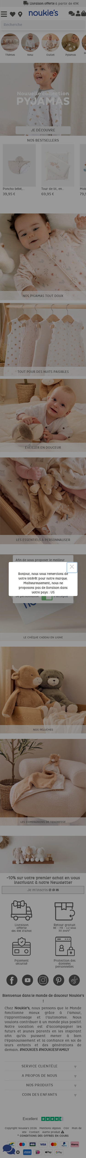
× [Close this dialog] (72, 567)
